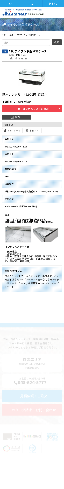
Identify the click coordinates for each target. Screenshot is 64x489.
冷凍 (11, 35)
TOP (4, 35)
